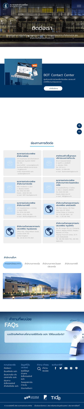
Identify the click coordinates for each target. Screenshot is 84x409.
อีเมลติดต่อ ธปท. (10, 371)
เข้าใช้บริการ (53, 88)
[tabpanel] (42, 287)
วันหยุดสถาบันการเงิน (26, 383)
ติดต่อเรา (7, 368)
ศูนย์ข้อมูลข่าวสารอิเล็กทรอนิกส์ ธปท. (26, 374)
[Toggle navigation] (79, 6)
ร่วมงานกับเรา (26, 388)
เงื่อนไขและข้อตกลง (40, 406)
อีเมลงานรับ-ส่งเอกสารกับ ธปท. (10, 376)
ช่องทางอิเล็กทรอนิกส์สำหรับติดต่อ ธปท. (11, 383)
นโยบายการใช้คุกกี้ (74, 406)
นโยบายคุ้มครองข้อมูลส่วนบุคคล (57, 406)
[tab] (13, 265)
